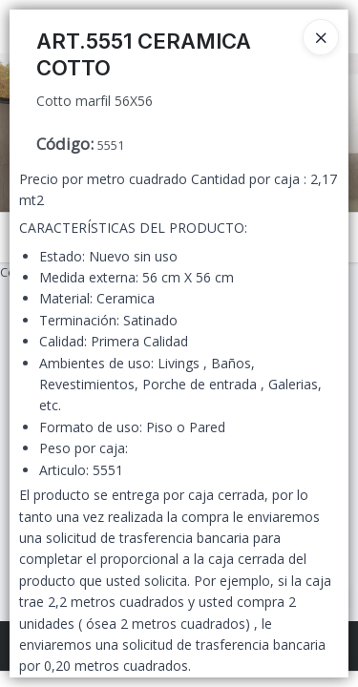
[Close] (321, 37)
